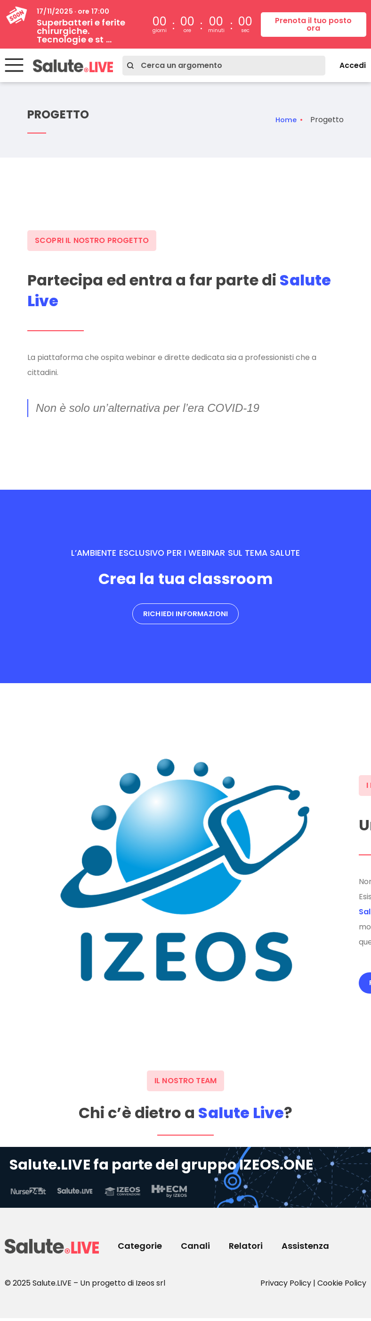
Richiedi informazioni (185, 615)
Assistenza (305, 1248)
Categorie (140, 1248)
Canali (195, 1248)
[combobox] (219, 65)
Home (285, 120)
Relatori (246, 1248)
